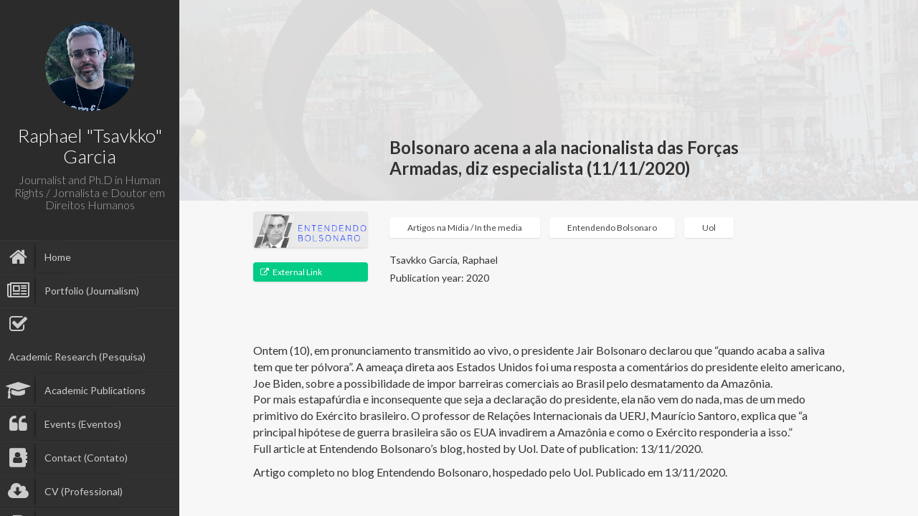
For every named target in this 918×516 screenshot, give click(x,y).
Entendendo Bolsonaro (612, 227)
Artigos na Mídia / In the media (464, 227)
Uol (709, 227)
